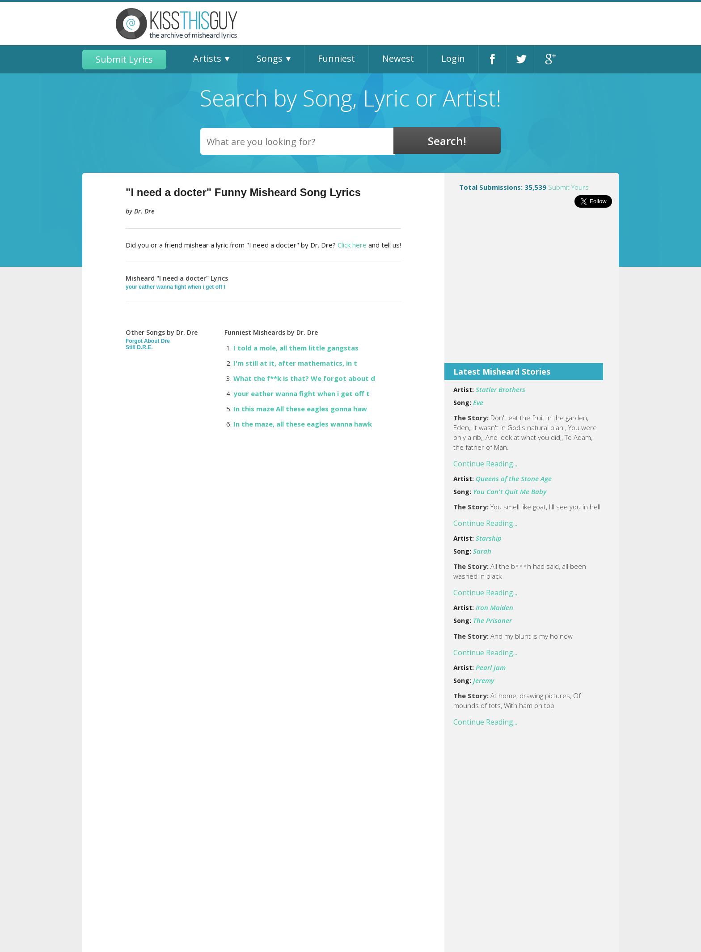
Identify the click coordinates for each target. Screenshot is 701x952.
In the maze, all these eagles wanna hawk (302, 423)
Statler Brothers (500, 389)
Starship (489, 538)
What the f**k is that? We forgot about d (304, 378)
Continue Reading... (485, 464)
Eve (478, 402)
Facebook (493, 59)
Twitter (521, 59)
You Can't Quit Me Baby (509, 491)
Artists (207, 58)
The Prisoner (492, 620)
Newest (398, 58)
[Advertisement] (531, 291)
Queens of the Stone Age (514, 478)
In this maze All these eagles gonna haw (300, 408)
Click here (352, 244)
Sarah (482, 550)
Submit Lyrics (124, 59)
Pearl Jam (491, 667)
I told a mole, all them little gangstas (296, 347)
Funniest (336, 58)
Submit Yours (568, 187)
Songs (270, 58)
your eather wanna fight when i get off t (175, 287)
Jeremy (483, 680)
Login (453, 58)
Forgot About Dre (148, 341)
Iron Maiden (494, 607)
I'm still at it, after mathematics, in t (295, 363)
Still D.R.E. (139, 347)
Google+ (549, 59)
